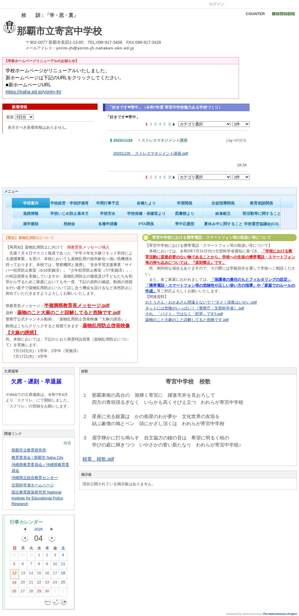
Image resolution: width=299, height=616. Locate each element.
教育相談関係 (261, 203)
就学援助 (30, 224)
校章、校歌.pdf (98, 459)
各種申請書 (107, 224)
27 (23, 592)
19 (14, 583)
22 (39, 583)
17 (55, 574)
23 (47, 583)
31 (31, 556)
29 (14, 556)
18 (63, 574)
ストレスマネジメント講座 (164, 140)
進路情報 (30, 213)
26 (14, 592)
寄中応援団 (184, 224)
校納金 (69, 224)
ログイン (216, 4)
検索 (67, 443)
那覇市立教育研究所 (29, 450)
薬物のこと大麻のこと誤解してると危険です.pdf (187, 319)
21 (31, 583)
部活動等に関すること (262, 213)
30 (23, 556)
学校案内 (30, 203)
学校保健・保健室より (146, 213)
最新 (20, 117)
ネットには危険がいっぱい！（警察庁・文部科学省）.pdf (194, 308)
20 (23, 583)
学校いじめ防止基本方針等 (69, 213)
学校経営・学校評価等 (69, 203)
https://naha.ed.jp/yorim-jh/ (34, 91)
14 (31, 574)
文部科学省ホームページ (33, 485)
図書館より (184, 213)
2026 (38, 529)
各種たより (146, 203)
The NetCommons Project (280, 613)
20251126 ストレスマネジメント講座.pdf (150, 153)
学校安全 (107, 213)
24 (55, 583)
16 (47, 574)
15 (39, 574)
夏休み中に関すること (223, 224)
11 (63, 565)
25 (63, 583)
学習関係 (184, 203)
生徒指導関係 (223, 203)
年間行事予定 (107, 203)
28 (31, 592)
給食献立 (223, 213)
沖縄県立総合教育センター (35, 477)
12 (14, 574)
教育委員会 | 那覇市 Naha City (37, 457)
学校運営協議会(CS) (261, 224)
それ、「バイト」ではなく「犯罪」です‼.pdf (184, 314)
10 (55, 565)
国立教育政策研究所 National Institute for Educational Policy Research (37, 498)
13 (23, 574)
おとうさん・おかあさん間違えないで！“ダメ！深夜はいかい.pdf (201, 302)
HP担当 (240, 140)
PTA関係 (145, 224)
